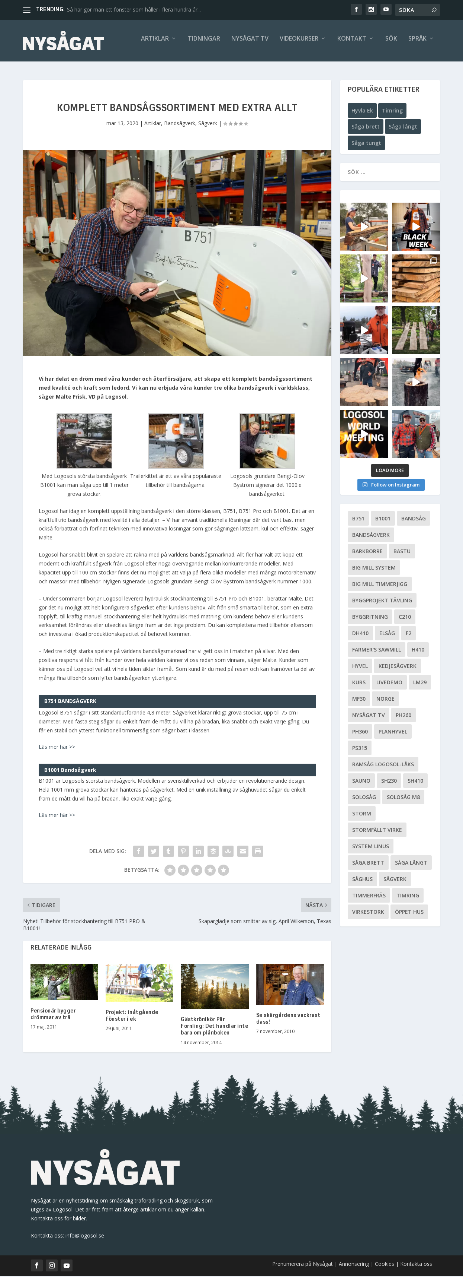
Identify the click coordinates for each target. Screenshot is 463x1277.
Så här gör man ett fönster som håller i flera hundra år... (134, 9)
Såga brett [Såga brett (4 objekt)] (368, 863)
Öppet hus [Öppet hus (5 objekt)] (409, 912)
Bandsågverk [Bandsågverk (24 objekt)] (371, 535)
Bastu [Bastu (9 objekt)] (402, 552)
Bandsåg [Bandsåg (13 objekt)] (413, 519)
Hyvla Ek (362, 111)
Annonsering (354, 1264)
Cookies (385, 1264)
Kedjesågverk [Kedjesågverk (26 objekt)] (398, 667)
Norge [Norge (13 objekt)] (385, 699)
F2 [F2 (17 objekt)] (408, 634)
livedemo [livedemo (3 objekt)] (389, 683)
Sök (391, 43)
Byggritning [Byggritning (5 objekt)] (370, 617)
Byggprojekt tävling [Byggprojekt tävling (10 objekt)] (382, 601)
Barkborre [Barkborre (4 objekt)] (367, 552)
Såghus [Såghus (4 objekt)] (362, 880)
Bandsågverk (179, 123)
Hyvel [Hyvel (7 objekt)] (360, 667)
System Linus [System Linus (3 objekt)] (370, 847)
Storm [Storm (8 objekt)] (361, 814)
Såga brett (365, 127)
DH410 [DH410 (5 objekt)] (360, 634)
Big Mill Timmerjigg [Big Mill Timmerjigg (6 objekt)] (379, 585)
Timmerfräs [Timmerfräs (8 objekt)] (369, 896)
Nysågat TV (250, 43)
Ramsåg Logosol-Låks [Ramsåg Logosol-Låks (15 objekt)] (383, 765)
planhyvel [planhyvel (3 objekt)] (393, 732)
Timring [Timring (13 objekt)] (407, 896)
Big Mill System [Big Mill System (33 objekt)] (374, 568)
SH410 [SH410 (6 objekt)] (415, 781)
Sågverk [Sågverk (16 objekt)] (394, 880)
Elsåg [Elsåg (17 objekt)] (387, 634)
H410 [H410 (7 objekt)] (418, 650)
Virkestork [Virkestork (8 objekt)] (368, 912)
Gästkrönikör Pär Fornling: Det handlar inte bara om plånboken (214, 1027)
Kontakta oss (416, 1264)
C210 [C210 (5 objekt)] (405, 617)
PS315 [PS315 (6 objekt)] (359, 748)
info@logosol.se (84, 1236)
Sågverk (207, 123)
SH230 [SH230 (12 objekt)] (389, 781)
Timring (392, 111)
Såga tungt (366, 143)
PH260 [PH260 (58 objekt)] (403, 716)
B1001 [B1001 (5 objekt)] (382, 519)
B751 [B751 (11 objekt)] (358, 519)
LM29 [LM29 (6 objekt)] (420, 683)
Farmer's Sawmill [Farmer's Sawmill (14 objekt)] (376, 650)
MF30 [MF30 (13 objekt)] (359, 699)
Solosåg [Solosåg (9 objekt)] (364, 798)
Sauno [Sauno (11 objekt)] (361, 781)
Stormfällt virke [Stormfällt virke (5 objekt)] (377, 830)
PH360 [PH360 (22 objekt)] (360, 732)
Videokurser (299, 43)
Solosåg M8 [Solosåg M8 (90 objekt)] (403, 798)
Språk (417, 43)
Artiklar (155, 43)
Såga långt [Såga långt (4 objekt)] (411, 863)
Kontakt (351, 43)
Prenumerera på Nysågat (302, 1264)
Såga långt (403, 127)
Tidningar (204, 43)
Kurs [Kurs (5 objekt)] (359, 683)
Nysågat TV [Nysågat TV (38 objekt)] (368, 716)
